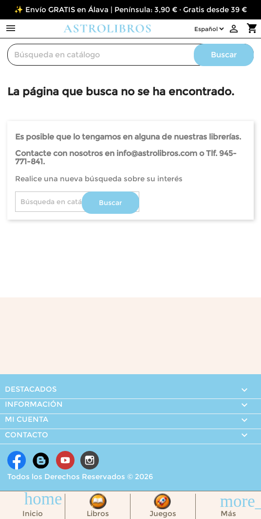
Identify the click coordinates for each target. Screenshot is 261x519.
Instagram (89, 460)
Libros (98, 513)
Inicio (32, 513)
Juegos (162, 513)
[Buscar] (130, 55)
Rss (41, 460)
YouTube (65, 460)
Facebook (16, 460)
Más (228, 513)
